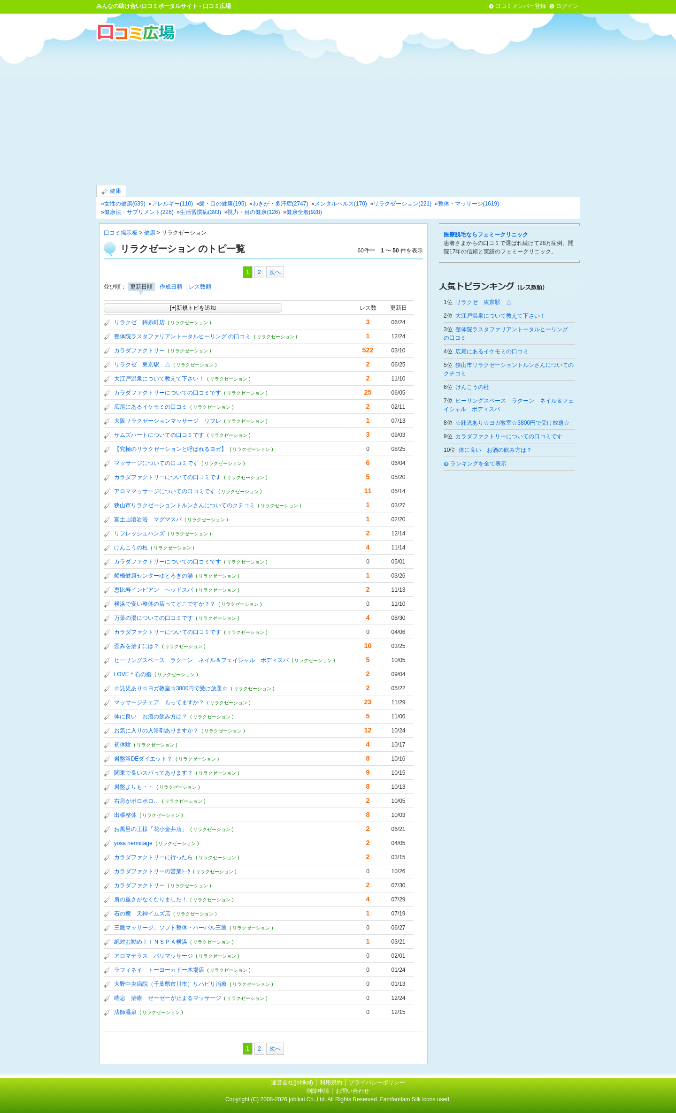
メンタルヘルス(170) (341, 203)
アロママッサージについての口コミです (164, 491)
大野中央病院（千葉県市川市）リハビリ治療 (170, 984)
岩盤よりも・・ (134, 787)
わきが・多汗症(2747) (280, 203)
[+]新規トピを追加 (193, 308)
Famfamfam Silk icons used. (415, 1099)
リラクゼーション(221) (402, 203)
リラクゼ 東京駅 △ (142, 364)
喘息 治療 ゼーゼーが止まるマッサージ (167, 998)
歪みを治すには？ (136, 646)
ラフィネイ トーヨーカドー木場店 (159, 970)
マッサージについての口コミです (156, 463)
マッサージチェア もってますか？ (159, 702)
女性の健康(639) (125, 203)
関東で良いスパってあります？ (153, 773)
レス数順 (200, 286)
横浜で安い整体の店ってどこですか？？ (164, 604)
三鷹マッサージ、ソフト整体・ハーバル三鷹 (170, 927)
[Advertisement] (338, 112)
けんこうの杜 (131, 547)
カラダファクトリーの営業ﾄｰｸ (152, 871)
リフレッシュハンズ (139, 533)
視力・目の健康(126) (253, 212)
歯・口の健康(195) (222, 203)
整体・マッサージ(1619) (468, 203)
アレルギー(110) (172, 203)
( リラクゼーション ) (189, 322)
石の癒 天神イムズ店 (142, 913)
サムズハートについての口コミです (159, 435)
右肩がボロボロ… (136, 801)
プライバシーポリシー (377, 1082)
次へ (275, 272)
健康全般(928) (304, 212)
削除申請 (318, 1091)
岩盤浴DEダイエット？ (143, 758)
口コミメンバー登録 (520, 6)
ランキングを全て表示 (478, 463)
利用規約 (331, 1082)
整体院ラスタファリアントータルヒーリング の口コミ (182, 336)
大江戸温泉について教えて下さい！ (159, 378)
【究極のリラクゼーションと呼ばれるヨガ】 (170, 449)
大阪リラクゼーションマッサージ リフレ (167, 421)
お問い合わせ (352, 1091)
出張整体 (125, 815)
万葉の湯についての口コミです (153, 618)
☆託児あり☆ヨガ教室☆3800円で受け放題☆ (171, 688)
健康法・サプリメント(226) (139, 212)
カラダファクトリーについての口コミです (167, 392)
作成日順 (171, 286)
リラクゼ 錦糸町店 (139, 322)
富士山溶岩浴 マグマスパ (148, 519)
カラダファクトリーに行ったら (153, 857)
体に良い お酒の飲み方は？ (150, 716)
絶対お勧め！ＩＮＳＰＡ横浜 (150, 941)
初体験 (122, 744)
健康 (111, 191)
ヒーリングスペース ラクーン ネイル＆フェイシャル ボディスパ (201, 660)
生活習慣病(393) (200, 212)
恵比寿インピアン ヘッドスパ (153, 590)
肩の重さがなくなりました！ (150, 899)
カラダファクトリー (139, 350)
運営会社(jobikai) (293, 1082)
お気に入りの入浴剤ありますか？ (156, 730)
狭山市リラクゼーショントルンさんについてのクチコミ (184, 505)
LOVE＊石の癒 (133, 674)
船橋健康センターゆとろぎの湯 (153, 575)
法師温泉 (125, 1012)
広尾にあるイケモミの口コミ (150, 407)
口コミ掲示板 (121, 232)
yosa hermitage (133, 843)
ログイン (567, 6)
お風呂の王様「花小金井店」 (150, 829)
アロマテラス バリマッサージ (153, 956)
